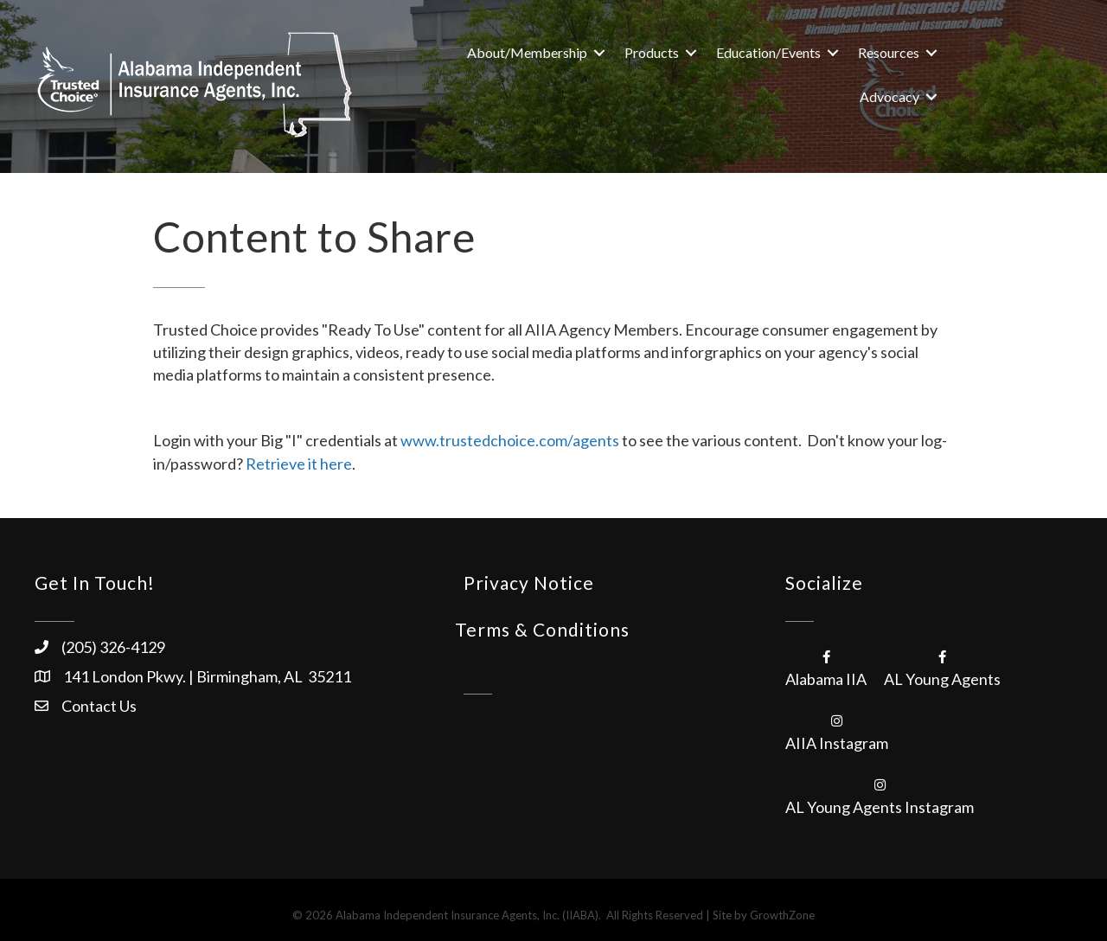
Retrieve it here (299, 463)
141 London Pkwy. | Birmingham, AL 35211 (207, 676)
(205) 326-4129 (113, 646)
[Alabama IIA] (826, 666)
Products (651, 52)
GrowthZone (782, 915)
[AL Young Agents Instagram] (879, 794)
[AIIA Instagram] (836, 730)
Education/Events (768, 52)
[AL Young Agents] (942, 666)
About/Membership (527, 52)
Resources (888, 52)
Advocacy (889, 96)
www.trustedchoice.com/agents (509, 440)
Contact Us (99, 705)
